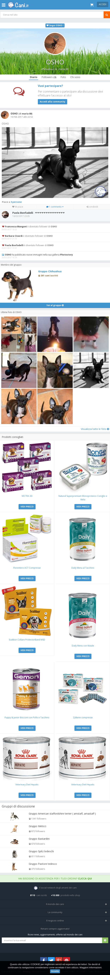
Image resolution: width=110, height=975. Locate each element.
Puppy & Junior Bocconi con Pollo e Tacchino (27, 717)
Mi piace (17, 206)
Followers (49, 77)
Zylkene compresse (83, 717)
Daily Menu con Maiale (83, 645)
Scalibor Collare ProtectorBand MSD (27, 639)
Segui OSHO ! (55, 25)
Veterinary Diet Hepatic (27, 784)
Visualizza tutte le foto (95, 429)
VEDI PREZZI (27, 506)
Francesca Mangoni (16, 226)
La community (55, 912)
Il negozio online (55, 920)
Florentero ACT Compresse (27, 567)
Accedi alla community (52, 101)
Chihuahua (48, 69)
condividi (92, 206)
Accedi (102, 4)
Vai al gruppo (55, 305)
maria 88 (63, 69)
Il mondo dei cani (55, 904)
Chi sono (75, 77)
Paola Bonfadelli (14, 245)
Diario (33, 77)
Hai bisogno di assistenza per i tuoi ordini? (55, 878)
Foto (63, 77)
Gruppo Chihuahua (50, 271)
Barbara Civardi (14, 235)
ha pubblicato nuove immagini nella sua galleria (39, 254)
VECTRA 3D (27, 495)
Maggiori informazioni (91, 967)
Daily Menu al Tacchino (82, 567)
